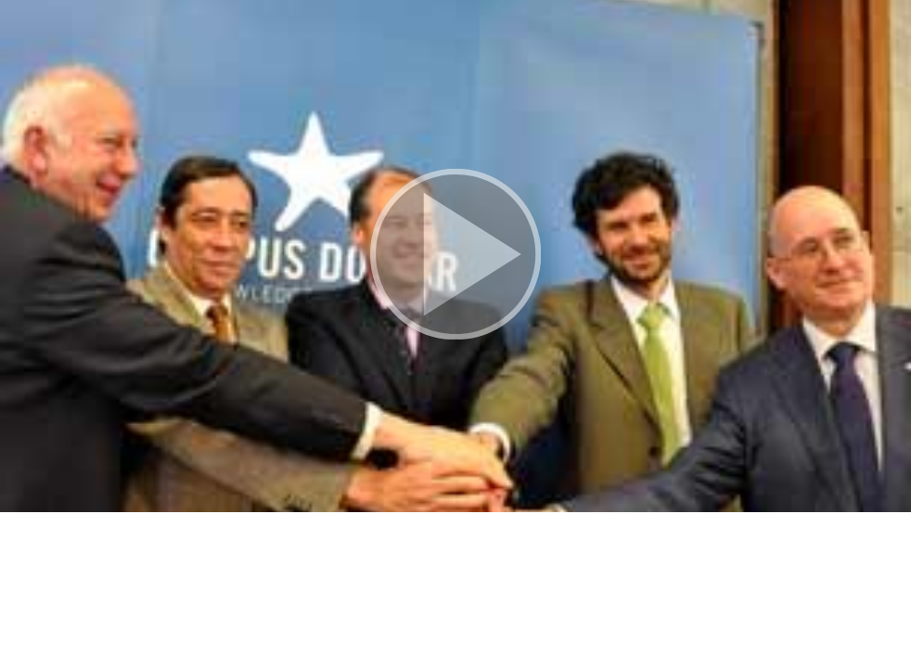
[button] (455, 256)
